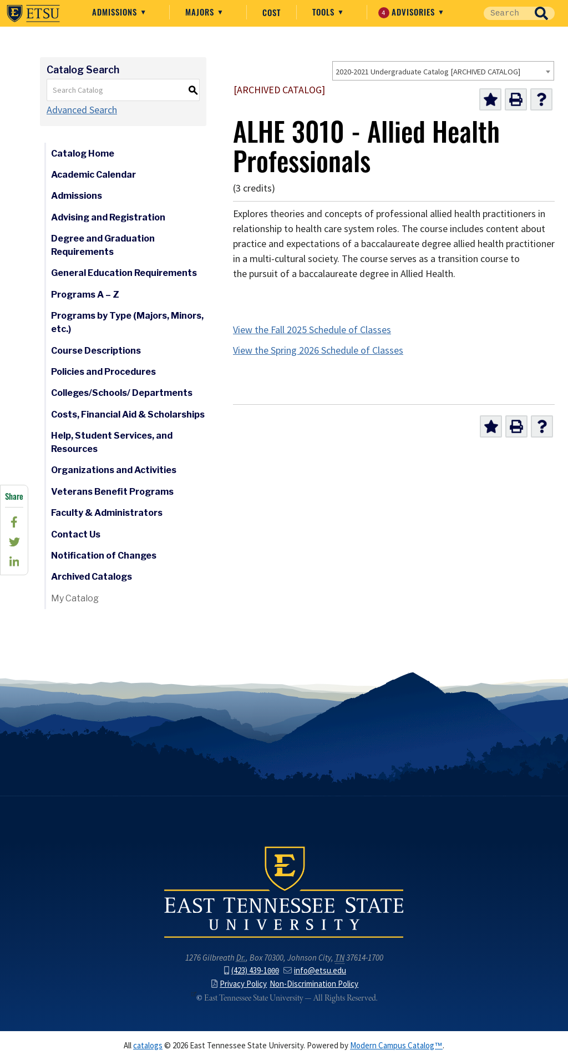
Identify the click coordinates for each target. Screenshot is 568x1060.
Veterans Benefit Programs (112, 491)
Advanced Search (82, 110)
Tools (324, 12)
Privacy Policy (239, 983)
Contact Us (75, 534)
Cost (271, 12)
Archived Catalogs (91, 576)
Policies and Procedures (103, 371)
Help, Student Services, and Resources (112, 442)
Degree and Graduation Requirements (103, 245)
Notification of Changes (103, 555)
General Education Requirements (124, 273)
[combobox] (443, 71)
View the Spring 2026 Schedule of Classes (318, 350)
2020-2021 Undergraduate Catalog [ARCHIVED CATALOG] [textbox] (428, 71)
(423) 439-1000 (251, 970)
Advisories (408, 12)
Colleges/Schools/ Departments (121, 393)
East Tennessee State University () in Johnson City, (284, 891)
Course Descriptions (96, 350)
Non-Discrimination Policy (314, 983)
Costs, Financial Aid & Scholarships (128, 414)
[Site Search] (506, 13)
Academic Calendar (93, 174)
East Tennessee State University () (33, 13)
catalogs (148, 1045)
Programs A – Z (85, 294)
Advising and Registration (108, 217)
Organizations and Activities (113, 470)
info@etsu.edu (314, 970)
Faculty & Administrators (107, 513)
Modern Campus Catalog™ (396, 1045)
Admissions (116, 12)
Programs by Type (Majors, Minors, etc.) (127, 322)
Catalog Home (82, 153)
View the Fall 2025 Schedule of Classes (312, 329)
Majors (201, 12)
